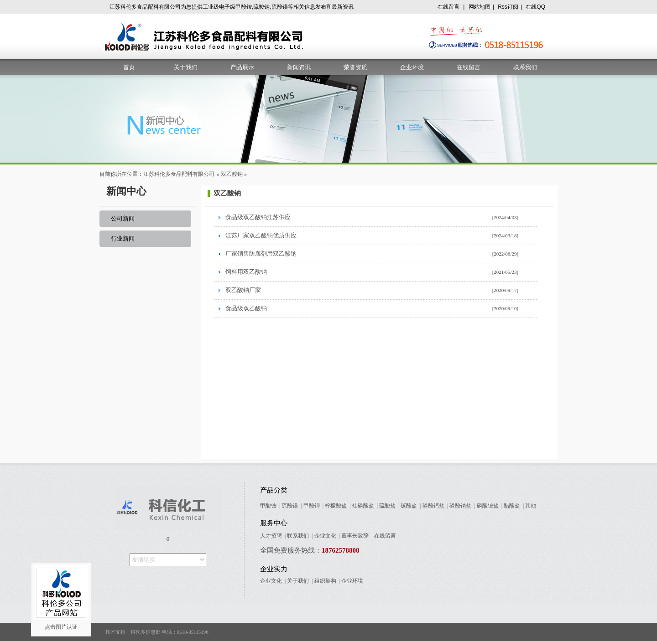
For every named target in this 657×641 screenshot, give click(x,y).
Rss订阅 (508, 7)
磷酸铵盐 (488, 506)
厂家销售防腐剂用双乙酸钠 (261, 253)
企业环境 (412, 67)
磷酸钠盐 (460, 506)
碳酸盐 (409, 506)
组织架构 (325, 581)
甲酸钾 (311, 506)
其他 (530, 506)
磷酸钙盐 (433, 506)
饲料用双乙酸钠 (246, 271)
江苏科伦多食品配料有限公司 (178, 174)
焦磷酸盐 (363, 506)
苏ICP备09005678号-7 (529, 632)
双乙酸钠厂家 (243, 290)
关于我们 (186, 67)
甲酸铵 (268, 506)
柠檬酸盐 (336, 506)
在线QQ (535, 7)
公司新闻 (123, 218)
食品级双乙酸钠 (246, 308)
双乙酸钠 (232, 174)
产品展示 (242, 67)
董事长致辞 (355, 536)
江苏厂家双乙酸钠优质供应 (261, 235)
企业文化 (325, 536)
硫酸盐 (387, 506)
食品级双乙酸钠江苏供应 (258, 217)
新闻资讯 (299, 67)
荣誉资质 (355, 67)
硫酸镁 (290, 506)
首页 (129, 67)
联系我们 (525, 67)
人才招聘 (271, 536)
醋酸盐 (512, 506)
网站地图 (479, 7)
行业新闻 (123, 238)
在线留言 (448, 7)
